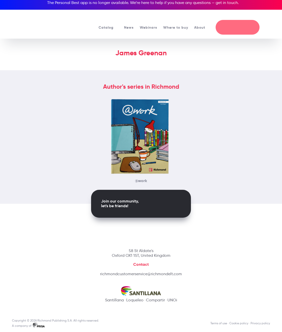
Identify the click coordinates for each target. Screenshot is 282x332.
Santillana (114, 300)
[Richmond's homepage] (44, 22)
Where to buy (175, 27)
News (129, 27)
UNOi (172, 300)
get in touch (227, 2)
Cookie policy (238, 323)
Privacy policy (260, 323)
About (202, 27)
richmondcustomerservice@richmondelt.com (141, 273)
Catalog (108, 27)
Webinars (148, 27)
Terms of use (218, 323)
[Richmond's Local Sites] (253, 15)
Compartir (155, 300)
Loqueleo (134, 300)
